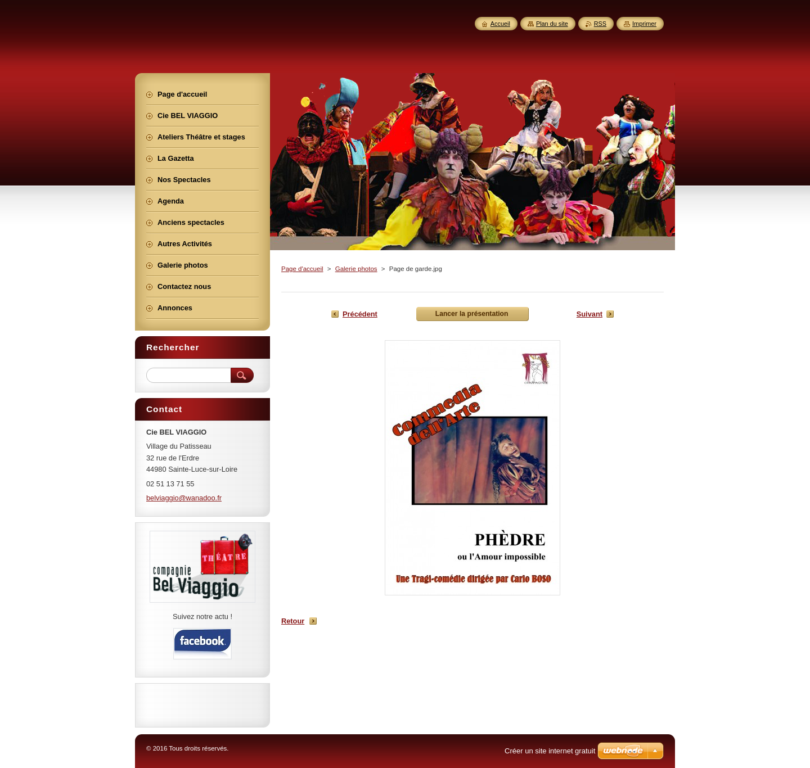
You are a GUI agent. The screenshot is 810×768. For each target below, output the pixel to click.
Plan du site (552, 23)
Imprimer (644, 23)
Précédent (360, 314)
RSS (600, 23)
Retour (292, 621)
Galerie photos (356, 268)
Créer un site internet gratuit (550, 751)
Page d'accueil (302, 268)
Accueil (500, 23)
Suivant (589, 314)
